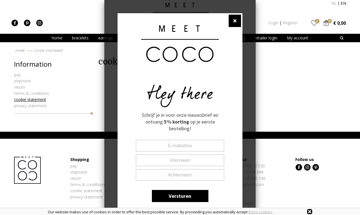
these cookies (260, 211)
